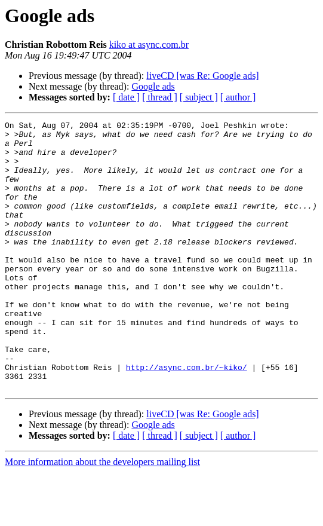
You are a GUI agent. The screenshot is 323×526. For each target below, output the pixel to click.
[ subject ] (199, 97)
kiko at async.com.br (149, 44)
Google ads (152, 86)
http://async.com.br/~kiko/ (186, 417)
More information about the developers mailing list (102, 515)
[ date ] (126, 97)
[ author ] (238, 97)
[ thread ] (159, 97)
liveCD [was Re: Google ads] (202, 76)
